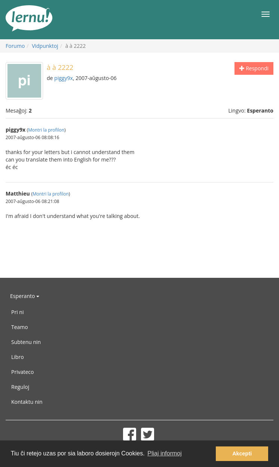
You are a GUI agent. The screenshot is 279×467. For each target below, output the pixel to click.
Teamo (19, 327)
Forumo (15, 45)
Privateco (22, 371)
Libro (17, 356)
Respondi (254, 68)
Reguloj (20, 386)
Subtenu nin (26, 341)
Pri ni (17, 312)
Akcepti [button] (242, 454)
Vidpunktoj (45, 45)
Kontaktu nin (27, 401)
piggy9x (63, 78)
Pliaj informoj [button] (164, 453)
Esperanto (24, 295)
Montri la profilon (46, 130)
